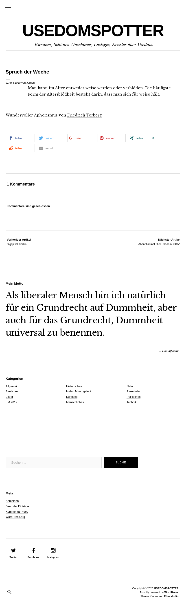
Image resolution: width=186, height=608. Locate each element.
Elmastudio (171, 596)
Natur (130, 386)
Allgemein (12, 386)
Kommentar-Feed (17, 511)
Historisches (74, 386)
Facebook (33, 557)
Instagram (53, 557)
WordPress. (171, 592)
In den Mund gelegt (78, 391)
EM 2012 (11, 402)
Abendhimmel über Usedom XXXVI (159, 241)
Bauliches (12, 391)
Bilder (9, 396)
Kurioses (72, 396)
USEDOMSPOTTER (93, 31)
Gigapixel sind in (19, 241)
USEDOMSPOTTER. (166, 588)
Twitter (13, 557)
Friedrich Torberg (84, 115)
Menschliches (75, 402)
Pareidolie (133, 391)
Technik (131, 402)
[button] (21, 138)
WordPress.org (15, 517)
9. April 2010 (13, 82)
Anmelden (12, 501)
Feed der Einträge (17, 506)
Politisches (133, 396)
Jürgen (30, 82)
